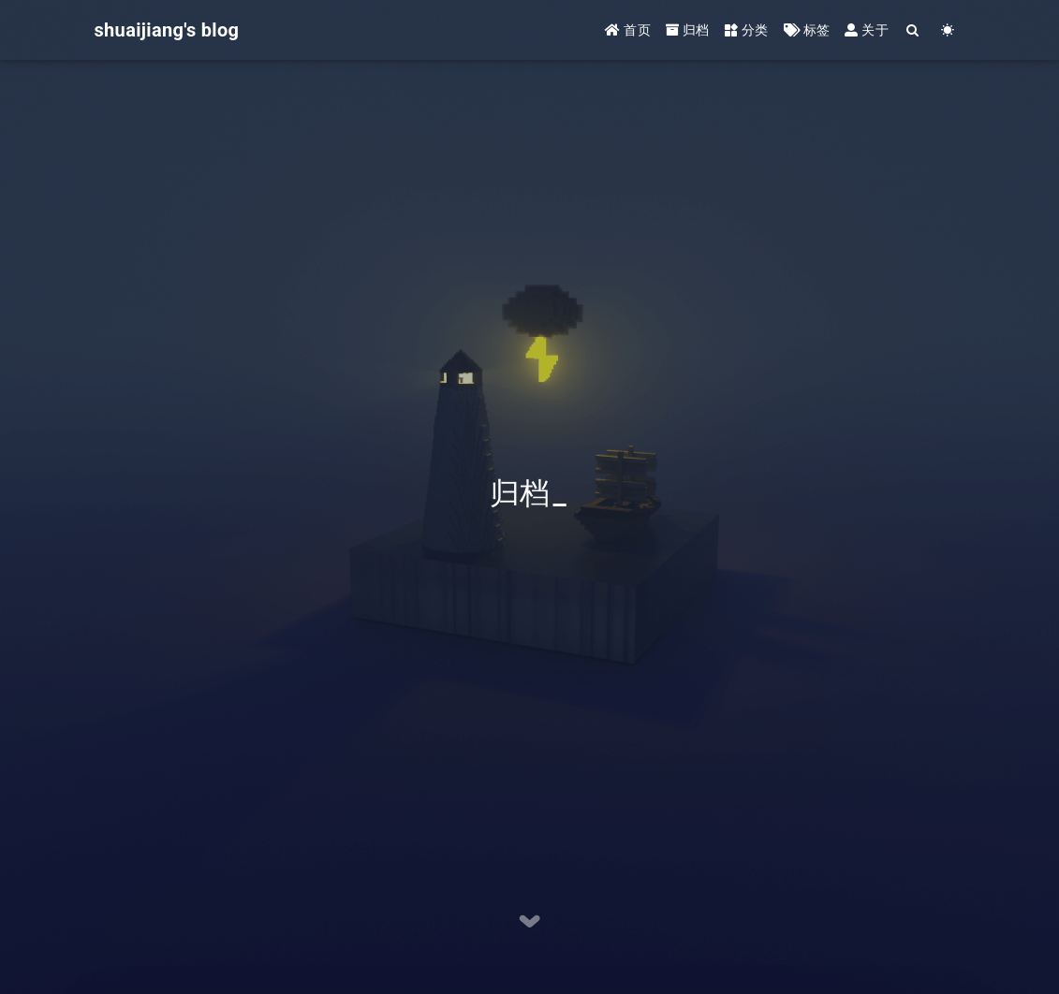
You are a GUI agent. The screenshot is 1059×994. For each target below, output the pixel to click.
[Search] (913, 30)
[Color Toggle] (948, 30)
